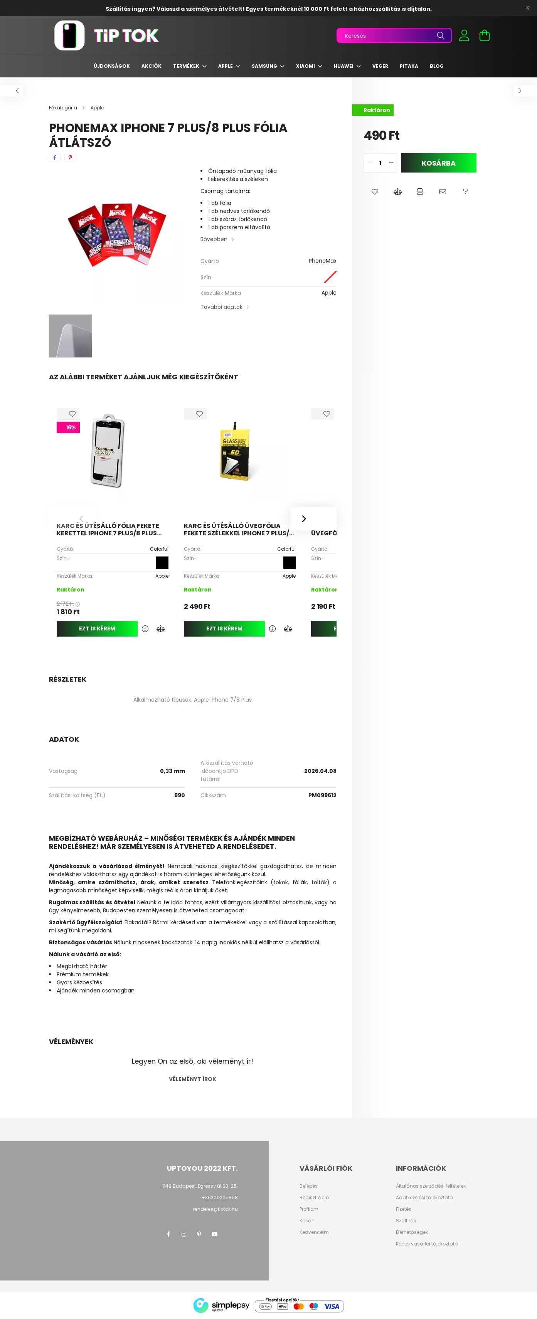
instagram (184, 1234)
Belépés (309, 1186)
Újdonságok (112, 66)
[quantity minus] (369, 163)
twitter (230, 1234)
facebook (168, 1234)
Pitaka (409, 66)
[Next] (313, 518)
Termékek (186, 66)
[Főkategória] (63, 107)
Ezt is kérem (97, 628)
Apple (226, 66)
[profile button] (464, 35)
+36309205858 (220, 1197)
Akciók (151, 66)
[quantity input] (380, 163)
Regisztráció (314, 1197)
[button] (374, 191)
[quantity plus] (391, 163)
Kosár (306, 1220)
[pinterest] (70, 157)
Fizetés (403, 1209)
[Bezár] (527, 8)
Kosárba (439, 163)
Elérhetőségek (412, 1232)
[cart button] (484, 35)
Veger (380, 66)
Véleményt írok (192, 1079)
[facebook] (55, 157)
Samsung (265, 66)
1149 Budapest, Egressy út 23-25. (200, 1186)
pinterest (199, 1234)
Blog (437, 66)
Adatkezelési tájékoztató (424, 1197)
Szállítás (406, 1220)
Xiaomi (306, 66)
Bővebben (213, 239)
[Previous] (72, 518)
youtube (214, 1234)
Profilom (309, 1209)
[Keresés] (394, 35)
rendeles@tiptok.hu (215, 1209)
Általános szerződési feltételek (431, 1186)
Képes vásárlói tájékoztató (427, 1244)
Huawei (344, 66)
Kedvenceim (314, 1232)
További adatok (221, 307)
